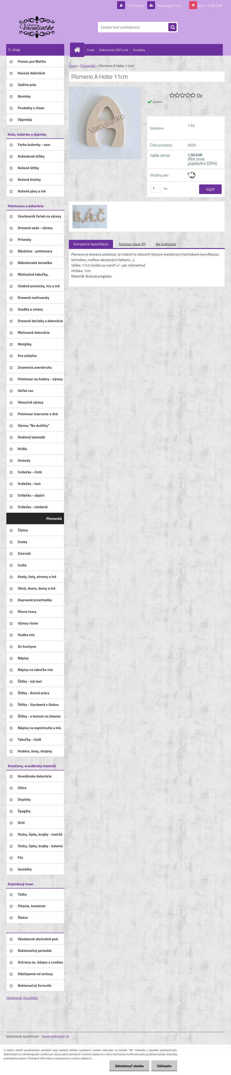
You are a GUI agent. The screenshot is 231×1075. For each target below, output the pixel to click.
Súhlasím (164, 1066)
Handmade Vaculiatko (22, 997)
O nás (90, 49)
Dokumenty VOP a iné (113, 49)
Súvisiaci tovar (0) (132, 244)
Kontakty (139, 49)
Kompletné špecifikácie (90, 244)
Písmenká (87, 65)
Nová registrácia (169, 5)
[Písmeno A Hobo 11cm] (89, 205)
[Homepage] (79, 49)
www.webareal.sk (55, 1036)
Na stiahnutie (166, 244)
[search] (172, 27)
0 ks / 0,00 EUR (210, 5)
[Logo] (37, 27)
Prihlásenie (135, 5)
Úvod (73, 65)
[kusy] (156, 188)
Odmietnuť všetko (129, 1066)
